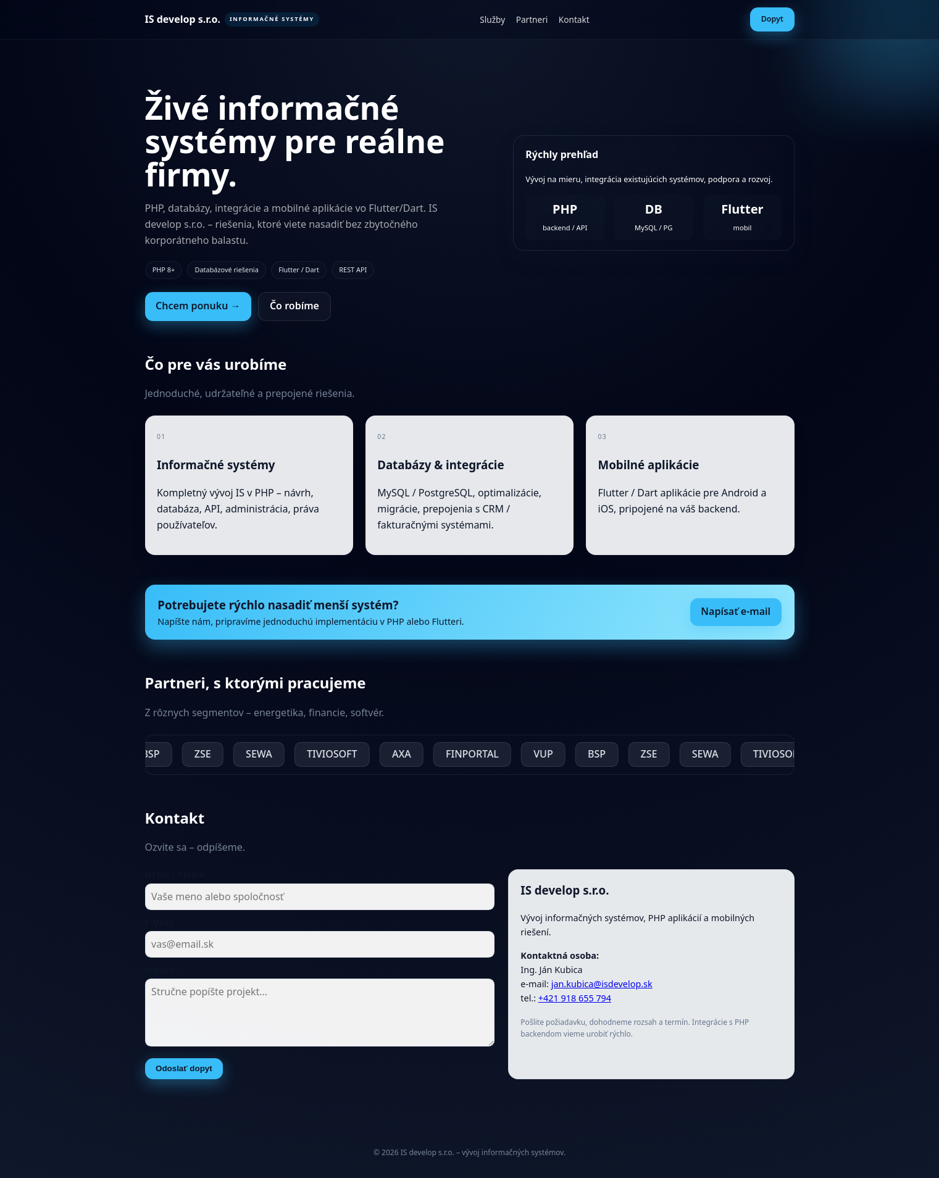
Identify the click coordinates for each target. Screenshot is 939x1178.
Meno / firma (175, 879)
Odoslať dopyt (184, 1072)
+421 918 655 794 (574, 1002)
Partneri (532, 19)
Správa (160, 974)
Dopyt (772, 19)
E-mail (159, 926)
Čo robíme (294, 305)
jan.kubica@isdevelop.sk (602, 988)
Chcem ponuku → (198, 305)
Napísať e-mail (735, 615)
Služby (492, 19)
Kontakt (574, 19)
